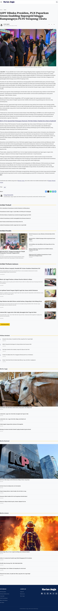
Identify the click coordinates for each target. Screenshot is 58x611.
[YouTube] (50, 593)
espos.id (22, 591)
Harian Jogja (21, 180)
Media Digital (6, 24)
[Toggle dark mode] (57, 2)
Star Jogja (22, 596)
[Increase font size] (54, 24)
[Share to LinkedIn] (53, 191)
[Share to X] (48, 191)
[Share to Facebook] (46, 191)
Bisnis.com (22, 593)
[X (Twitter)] (45, 593)
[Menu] (1, 2)
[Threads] (53, 593)
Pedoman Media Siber (4, 593)
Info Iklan (2, 602)
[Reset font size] (52, 24)
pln (4, 187)
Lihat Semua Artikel (5, 324)
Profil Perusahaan (4, 598)
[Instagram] (47, 593)
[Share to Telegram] (55, 191)
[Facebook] (42, 593)
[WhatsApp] (56, 593)
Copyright (2, 596)
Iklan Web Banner (4, 600)
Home (1, 9)
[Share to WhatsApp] (51, 191)
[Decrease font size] (49, 24)
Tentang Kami (3, 591)
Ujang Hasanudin (8, 195)
